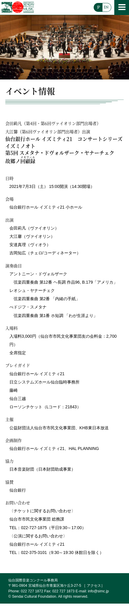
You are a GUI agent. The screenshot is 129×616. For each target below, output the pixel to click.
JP (98, 7)
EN (106, 7)
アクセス (94, 586)
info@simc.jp (98, 591)
